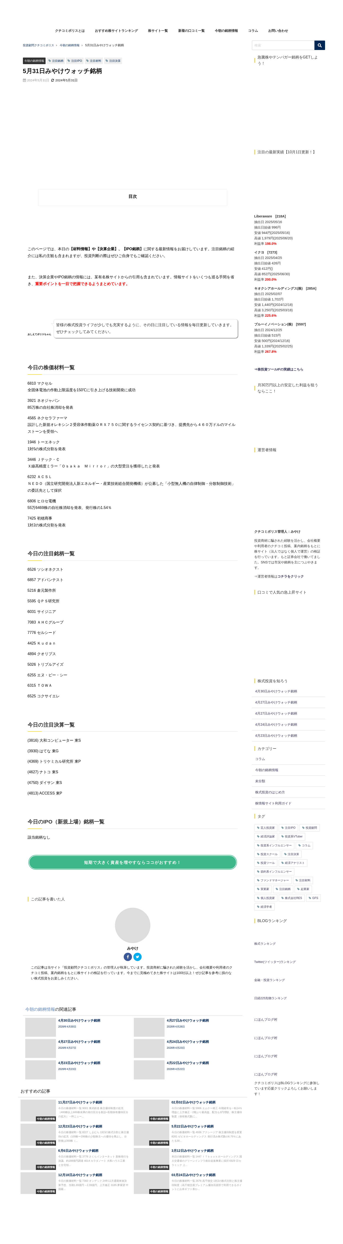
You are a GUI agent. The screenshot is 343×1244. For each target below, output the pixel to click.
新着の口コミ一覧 (191, 31)
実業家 (265, 889)
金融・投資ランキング (269, 980)
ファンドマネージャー (275, 880)
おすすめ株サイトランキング (116, 31)
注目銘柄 (60, 60)
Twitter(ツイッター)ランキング (275, 962)
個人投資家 (268, 898)
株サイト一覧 (158, 31)
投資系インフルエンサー (276, 845)
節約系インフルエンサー (276, 871)
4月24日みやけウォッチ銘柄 (276, 724)
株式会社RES (293, 898)
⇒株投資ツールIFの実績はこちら (279, 369)
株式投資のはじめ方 (270, 792)
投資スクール (269, 854)
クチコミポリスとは (70, 31)
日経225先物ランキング (270, 998)
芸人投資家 (268, 827)
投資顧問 (311, 827)
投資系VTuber (294, 836)
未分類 (260, 781)
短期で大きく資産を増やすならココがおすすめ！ (132, 862)
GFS (315, 898)
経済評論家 (268, 836)
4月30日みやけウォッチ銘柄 (276, 691)
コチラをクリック (290, 576)
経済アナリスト (295, 863)
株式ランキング (265, 943)
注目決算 (120, 60)
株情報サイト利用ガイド (273, 803)
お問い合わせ (278, 31)
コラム (253, 31)
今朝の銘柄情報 (226, 31)
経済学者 (266, 906)
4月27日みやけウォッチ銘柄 (276, 702)
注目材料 (99, 60)
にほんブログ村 (265, 1019)
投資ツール (268, 863)
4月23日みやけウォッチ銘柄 (276, 735)
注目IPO (79, 60)
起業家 (305, 889)
